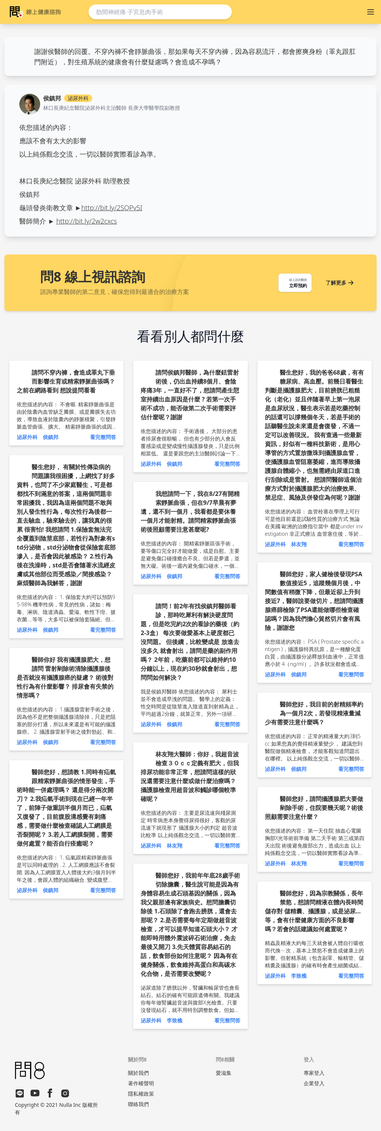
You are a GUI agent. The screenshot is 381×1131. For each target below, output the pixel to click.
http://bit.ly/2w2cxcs (86, 221)
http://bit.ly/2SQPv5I (112, 207)
